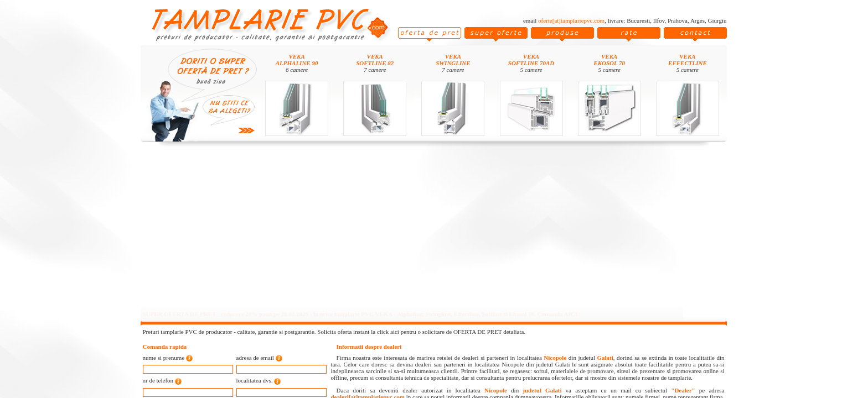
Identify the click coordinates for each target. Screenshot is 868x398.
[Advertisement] (434, 227)
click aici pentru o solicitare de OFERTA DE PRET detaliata (450, 331)
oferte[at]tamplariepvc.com (571, 20)
